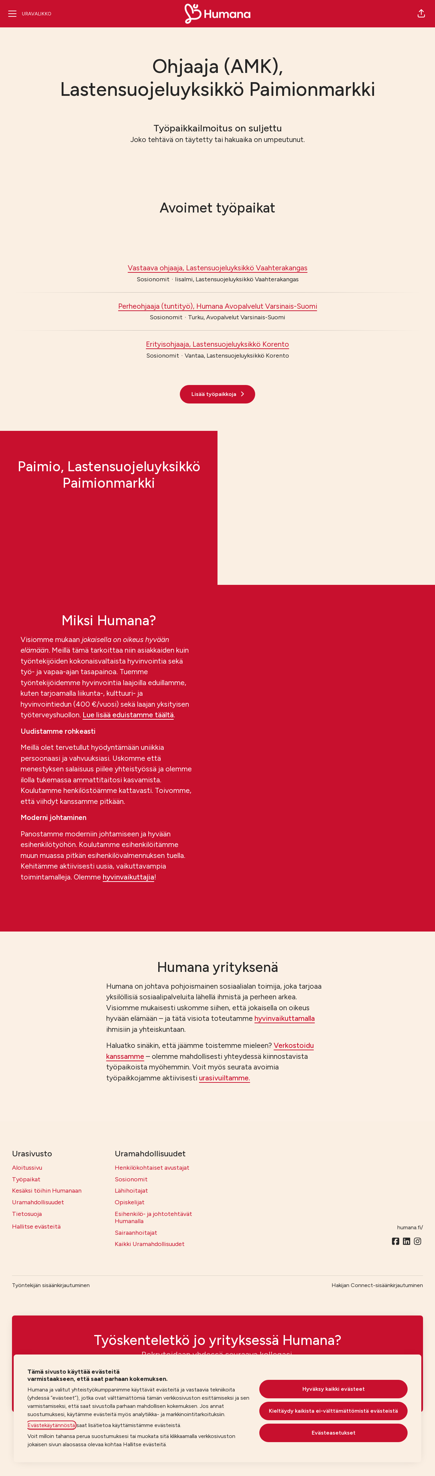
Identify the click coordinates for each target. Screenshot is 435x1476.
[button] (421, 13)
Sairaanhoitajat (136, 1232)
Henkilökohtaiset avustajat (152, 1167)
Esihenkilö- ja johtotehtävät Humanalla (153, 1217)
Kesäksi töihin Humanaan (47, 1190)
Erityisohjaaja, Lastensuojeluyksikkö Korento (217, 344)
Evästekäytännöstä (51, 1425)
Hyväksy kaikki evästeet (333, 1389)
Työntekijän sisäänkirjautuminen (51, 1285)
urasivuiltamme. (224, 1078)
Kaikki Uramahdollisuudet (150, 1244)
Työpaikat (26, 1179)
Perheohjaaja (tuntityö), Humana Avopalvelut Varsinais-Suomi (217, 306)
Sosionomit (131, 1179)
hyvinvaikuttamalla (284, 1018)
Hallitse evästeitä (36, 1226)
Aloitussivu (27, 1167)
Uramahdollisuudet (38, 1202)
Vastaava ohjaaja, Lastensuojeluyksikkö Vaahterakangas (218, 267)
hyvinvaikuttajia (128, 877)
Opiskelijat (130, 1202)
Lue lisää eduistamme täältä (128, 714)
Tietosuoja (27, 1214)
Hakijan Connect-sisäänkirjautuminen (377, 1285)
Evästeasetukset (334, 1432)
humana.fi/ (410, 1227)
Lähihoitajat (131, 1190)
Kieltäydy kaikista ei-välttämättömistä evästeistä (333, 1411)
